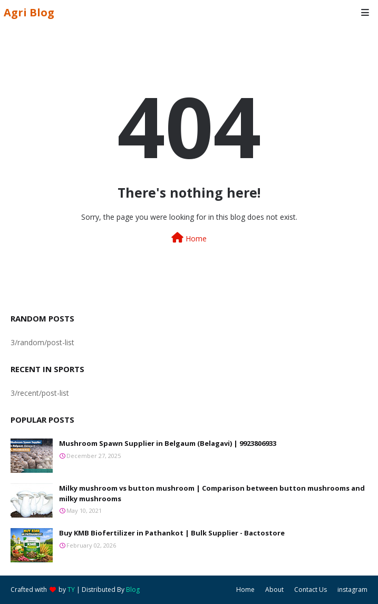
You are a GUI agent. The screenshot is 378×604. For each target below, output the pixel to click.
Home (189, 237)
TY (71, 589)
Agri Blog (29, 12)
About (274, 589)
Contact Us (310, 589)
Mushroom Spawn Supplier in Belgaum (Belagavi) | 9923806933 (167, 443)
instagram (352, 589)
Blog (133, 589)
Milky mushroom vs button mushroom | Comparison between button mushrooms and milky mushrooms (212, 493)
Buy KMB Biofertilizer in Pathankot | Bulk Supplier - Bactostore (172, 533)
